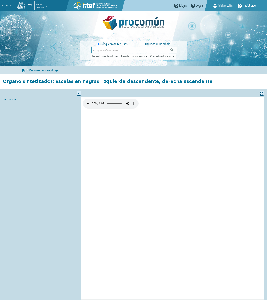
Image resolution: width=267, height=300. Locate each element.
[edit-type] (105, 56)
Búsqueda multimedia (155, 44)
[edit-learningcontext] (162, 56)
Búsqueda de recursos (112, 44)
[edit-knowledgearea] (134, 56)
